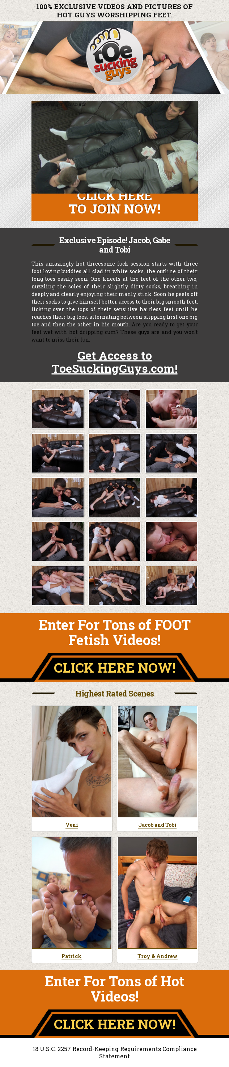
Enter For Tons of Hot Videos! (114, 988)
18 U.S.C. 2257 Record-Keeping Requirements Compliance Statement (115, 1052)
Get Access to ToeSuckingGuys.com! (115, 361)
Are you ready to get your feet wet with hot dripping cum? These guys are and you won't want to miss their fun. (114, 332)
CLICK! (114, 667)
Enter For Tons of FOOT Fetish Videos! (115, 632)
